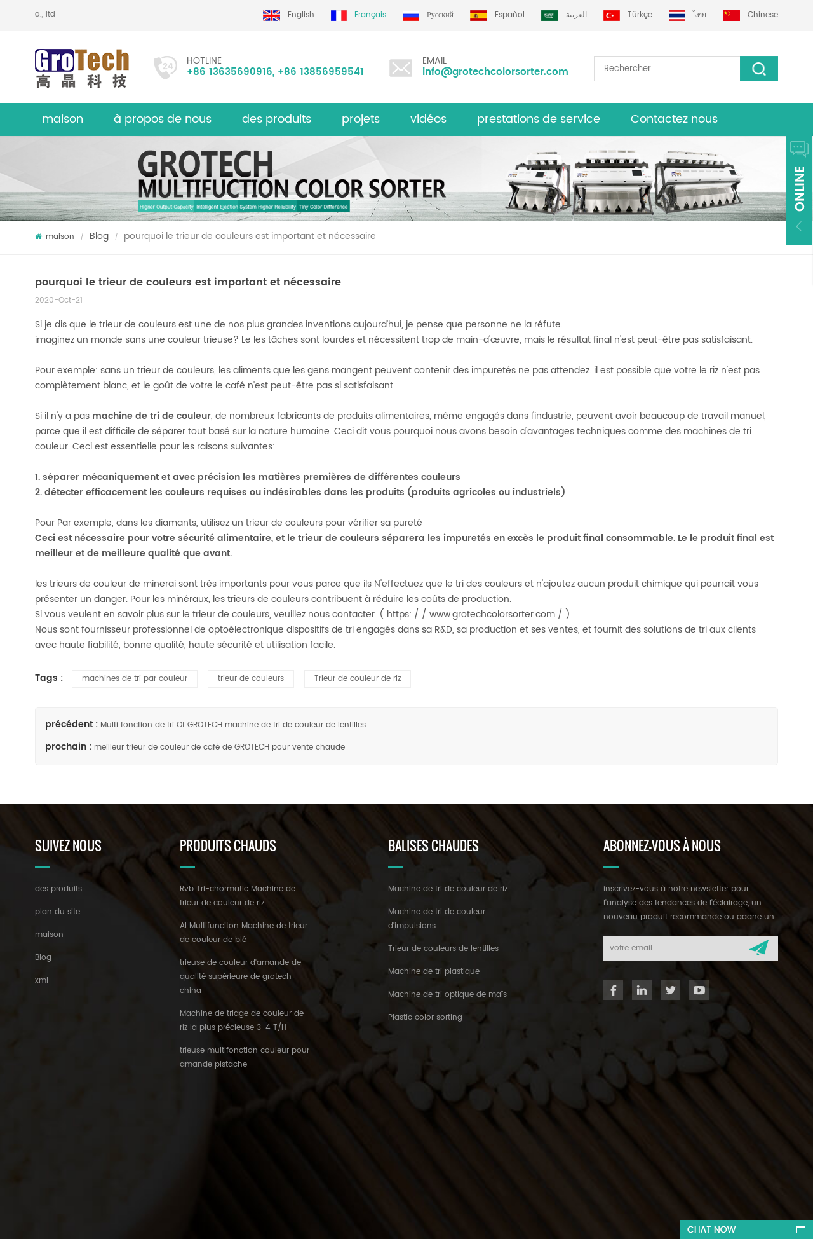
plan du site (57, 912)
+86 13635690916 (229, 72)
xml (41, 981)
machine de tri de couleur (150, 416)
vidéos (428, 119)
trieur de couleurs (251, 679)
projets (361, 119)
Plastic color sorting (425, 1017)
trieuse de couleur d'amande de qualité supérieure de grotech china (240, 977)
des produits (276, 119)
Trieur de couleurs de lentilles (443, 949)
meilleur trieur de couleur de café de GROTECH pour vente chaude (219, 747)
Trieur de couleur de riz (357, 679)
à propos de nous (163, 119)
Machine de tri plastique (434, 972)
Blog (99, 236)
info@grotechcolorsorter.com (495, 72)
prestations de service (538, 119)
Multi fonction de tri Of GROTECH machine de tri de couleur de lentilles (233, 725)
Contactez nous (674, 119)
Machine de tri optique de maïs (447, 995)
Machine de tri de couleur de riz (447, 889)
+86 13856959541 (321, 72)
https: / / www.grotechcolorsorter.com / (476, 614)
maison (62, 119)
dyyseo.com (414, 1218)
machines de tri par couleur (134, 679)
